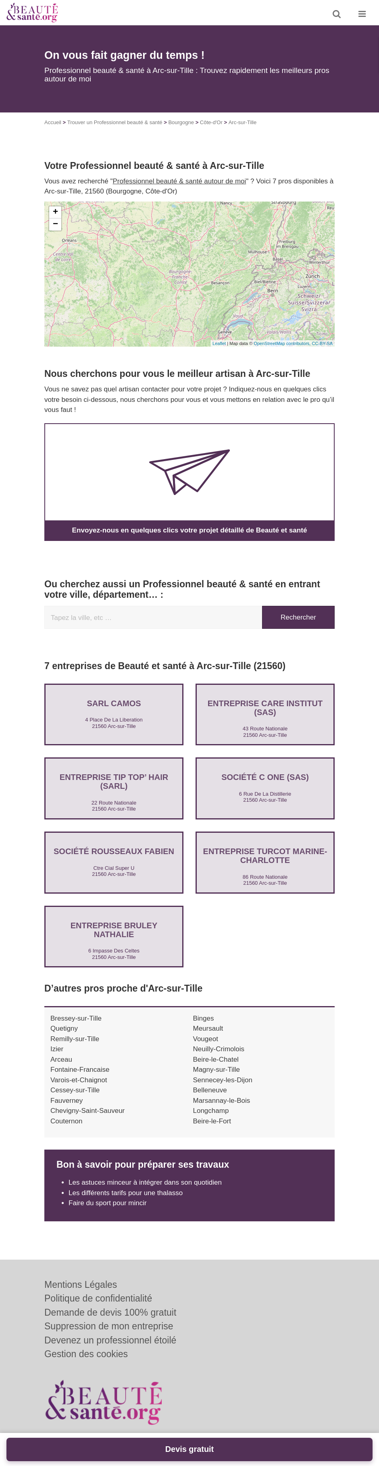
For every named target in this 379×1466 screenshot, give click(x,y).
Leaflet (219, 343)
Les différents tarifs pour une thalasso (126, 1193)
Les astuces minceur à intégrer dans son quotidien (145, 1182)
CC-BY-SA (322, 343)
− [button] (55, 224)
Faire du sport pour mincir (108, 1203)
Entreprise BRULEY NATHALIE (114, 930)
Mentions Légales (80, 1284)
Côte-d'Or (211, 122)
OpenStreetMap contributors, (283, 343)
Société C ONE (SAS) (265, 777)
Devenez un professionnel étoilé (110, 1340)
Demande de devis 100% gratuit (110, 1312)
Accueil (52, 122)
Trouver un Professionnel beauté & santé (114, 122)
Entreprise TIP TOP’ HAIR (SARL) (114, 781)
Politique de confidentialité (98, 1298)
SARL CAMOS (114, 703)
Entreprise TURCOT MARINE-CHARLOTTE (265, 856)
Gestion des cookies (86, 1354)
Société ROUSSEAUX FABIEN (114, 851)
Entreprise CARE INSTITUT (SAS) (265, 707)
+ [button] (55, 212)
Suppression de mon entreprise (108, 1326)
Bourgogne (181, 122)
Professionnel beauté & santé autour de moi (179, 181)
